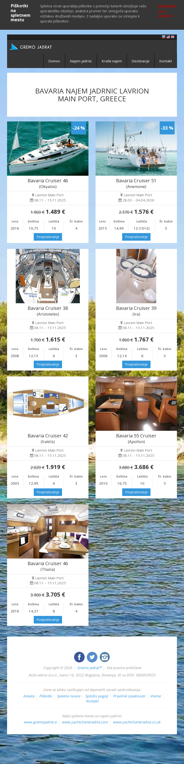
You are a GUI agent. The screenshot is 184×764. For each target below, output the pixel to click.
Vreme (155, 696)
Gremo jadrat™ (89, 667)
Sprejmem (167, 6)
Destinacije (141, 61)
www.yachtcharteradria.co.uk (136, 722)
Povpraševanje (48, 237)
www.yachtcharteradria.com (85, 722)
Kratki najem (112, 61)
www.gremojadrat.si (40, 722)
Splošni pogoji (96, 696)
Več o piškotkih (165, 14)
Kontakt (165, 61)
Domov (54, 61)
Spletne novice (68, 696)
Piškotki (45, 696)
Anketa (28, 696)
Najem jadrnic (81, 61)
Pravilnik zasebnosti (129, 696)
